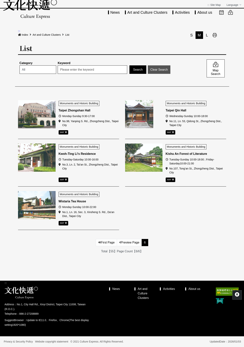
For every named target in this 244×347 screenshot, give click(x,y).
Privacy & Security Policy (18, 341)
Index (23, 34)
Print (214, 35)
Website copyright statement (51, 341)
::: (208, 4)
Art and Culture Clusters (147, 12)
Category (26, 63)
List (67, 34)
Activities (182, 12)
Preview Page (129, 242)
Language (233, 4)
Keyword (64, 63)
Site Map (215, 4)
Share (222, 35)
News (115, 12)
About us (204, 12)
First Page (106, 242)
